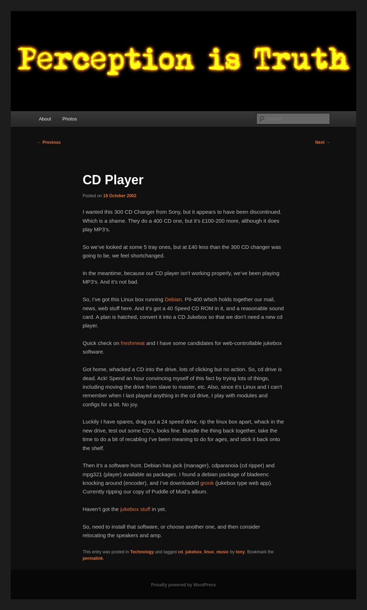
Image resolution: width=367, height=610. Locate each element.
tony (240, 551)
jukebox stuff (135, 509)
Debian (173, 299)
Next (322, 142)
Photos (69, 119)
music (222, 551)
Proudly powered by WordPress (183, 584)
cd (180, 551)
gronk (207, 483)
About (45, 119)
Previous (49, 142)
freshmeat (133, 343)
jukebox (193, 551)
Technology (142, 551)
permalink (92, 558)
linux (209, 551)
